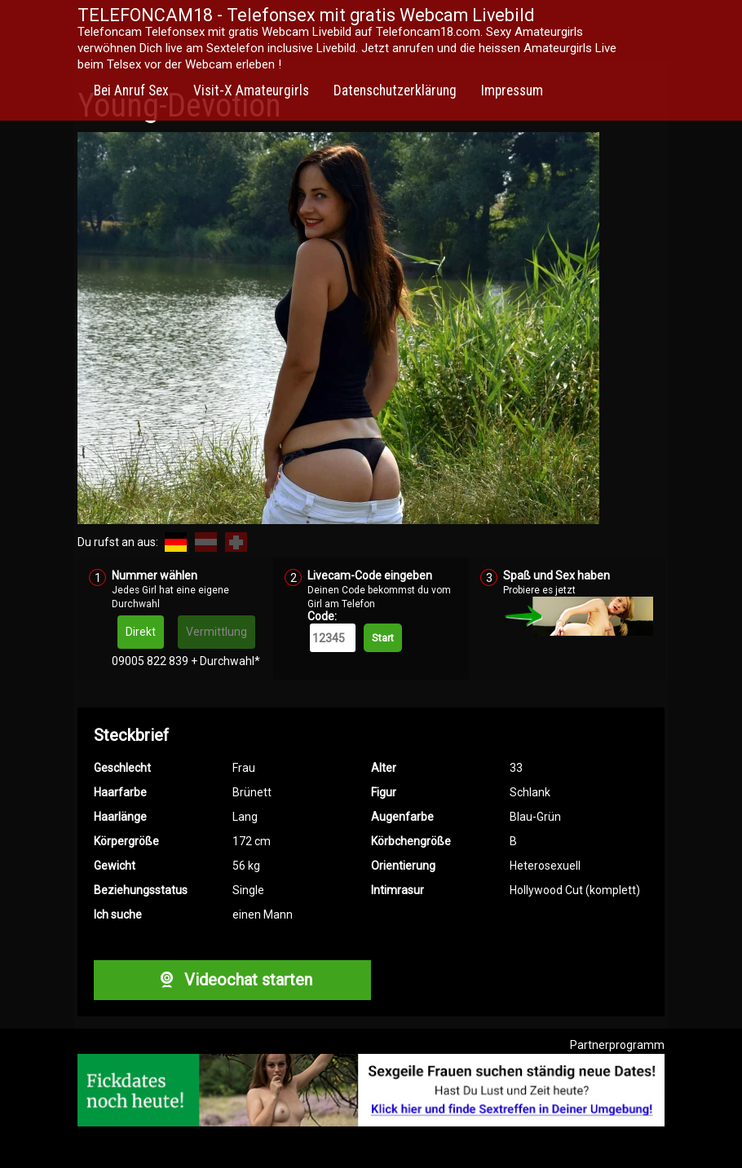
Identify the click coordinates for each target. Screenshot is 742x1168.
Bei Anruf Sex (131, 90)
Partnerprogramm (617, 1044)
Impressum (512, 90)
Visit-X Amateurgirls (251, 90)
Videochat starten (232, 979)
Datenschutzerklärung (395, 90)
